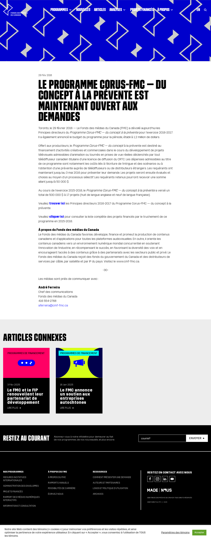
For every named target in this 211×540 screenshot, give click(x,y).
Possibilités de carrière (61, 488)
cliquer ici (56, 217)
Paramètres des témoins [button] (175, 532)
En (198, 9)
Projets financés (142, 9)
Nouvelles (83, 9)
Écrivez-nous (55, 494)
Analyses (118, 9)
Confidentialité (154, 502)
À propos (165, 9)
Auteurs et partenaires (106, 483)
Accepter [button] (199, 532)
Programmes (62, 9)
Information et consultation (19, 506)
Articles (100, 9)
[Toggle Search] (205, 9)
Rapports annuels (58, 483)
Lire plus (12, 408)
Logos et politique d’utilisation (110, 488)
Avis (165, 502)
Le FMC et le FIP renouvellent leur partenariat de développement (25, 396)
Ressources (100, 472)
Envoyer (195, 438)
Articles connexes (34, 337)
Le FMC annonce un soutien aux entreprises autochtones (76, 396)
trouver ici (57, 203)
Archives (98, 494)
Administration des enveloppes (21, 486)
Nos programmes (13, 472)
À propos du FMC (57, 472)
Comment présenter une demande (112, 477)
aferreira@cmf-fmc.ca (53, 305)
